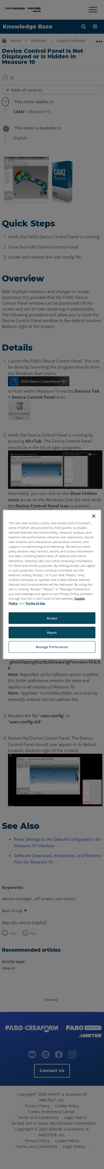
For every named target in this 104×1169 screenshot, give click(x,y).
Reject (52, 632)
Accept (52, 618)
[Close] (94, 516)
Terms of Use (35, 603)
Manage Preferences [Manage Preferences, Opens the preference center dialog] (52, 647)
